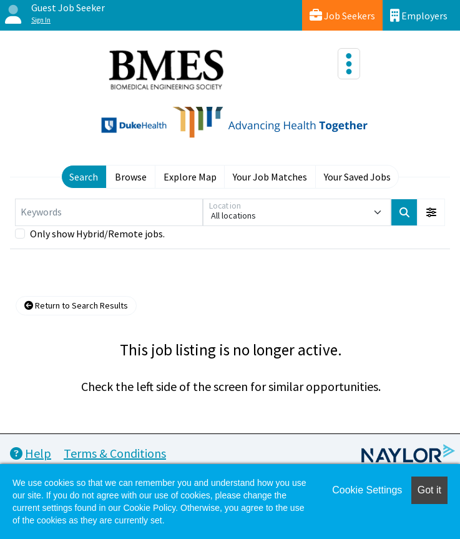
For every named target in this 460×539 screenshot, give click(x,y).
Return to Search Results (76, 305)
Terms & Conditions (115, 453)
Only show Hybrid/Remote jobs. (97, 233)
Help (30, 453)
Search (83, 177)
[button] (431, 212)
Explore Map (190, 177)
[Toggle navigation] (349, 63)
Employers (419, 15)
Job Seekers (342, 15)
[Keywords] (109, 212)
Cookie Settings (367, 490)
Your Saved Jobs (357, 177)
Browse (131, 177)
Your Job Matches (270, 177)
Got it (429, 490)
